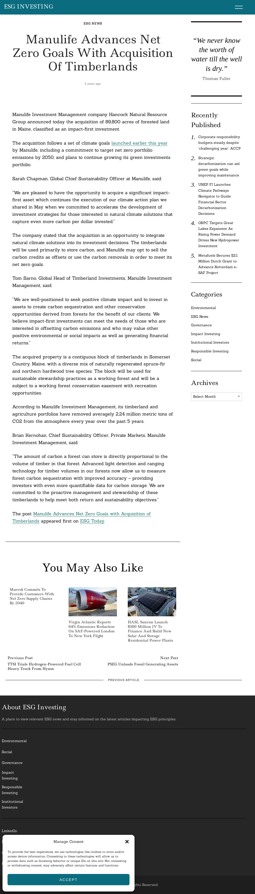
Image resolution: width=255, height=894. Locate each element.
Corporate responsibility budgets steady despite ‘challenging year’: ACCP (219, 143)
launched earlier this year (139, 143)
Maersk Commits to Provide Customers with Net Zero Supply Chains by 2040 (32, 596)
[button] (127, 841)
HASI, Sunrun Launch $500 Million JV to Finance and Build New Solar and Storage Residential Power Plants (150, 631)
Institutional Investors (210, 342)
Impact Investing (205, 334)
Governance (201, 325)
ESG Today (92, 521)
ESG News (93, 23)
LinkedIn (9, 831)
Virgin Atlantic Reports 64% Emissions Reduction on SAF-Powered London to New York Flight (92, 629)
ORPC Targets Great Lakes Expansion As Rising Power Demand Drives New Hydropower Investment (218, 234)
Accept (68, 879)
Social (196, 360)
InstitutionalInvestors (12, 804)
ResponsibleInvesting (12, 790)
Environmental (203, 308)
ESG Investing (28, 7)
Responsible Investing (210, 351)
